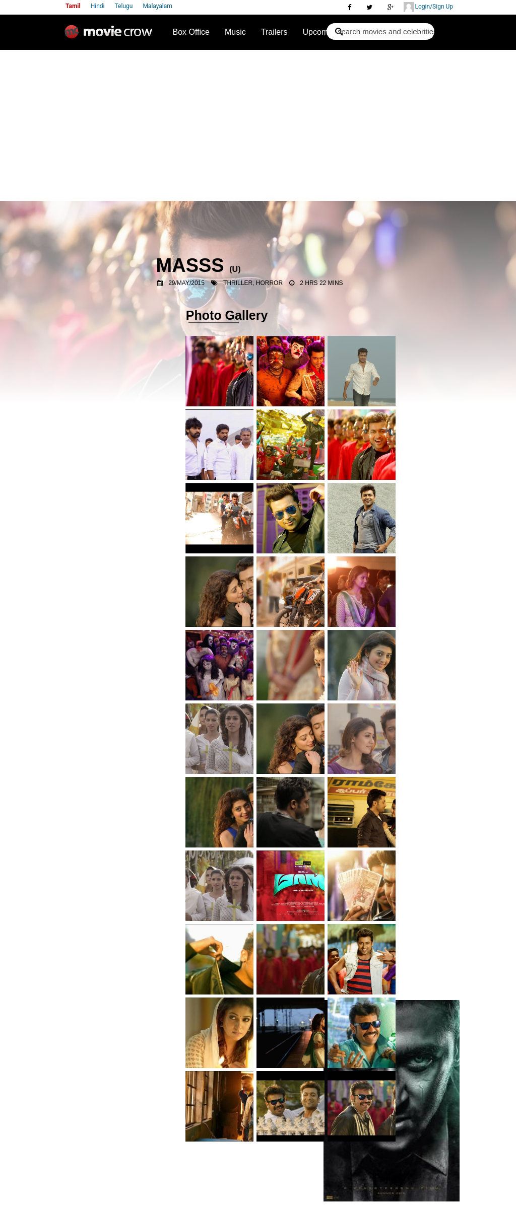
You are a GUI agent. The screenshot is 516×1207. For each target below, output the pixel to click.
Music (235, 32)
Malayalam (157, 6)
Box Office (191, 32)
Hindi (98, 6)
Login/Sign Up (428, 7)
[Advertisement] (258, 125)
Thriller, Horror (253, 283)
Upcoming (321, 32)
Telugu (124, 6)
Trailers (274, 32)
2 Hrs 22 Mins (321, 283)
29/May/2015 (186, 283)
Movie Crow (110, 36)
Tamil (73, 6)
